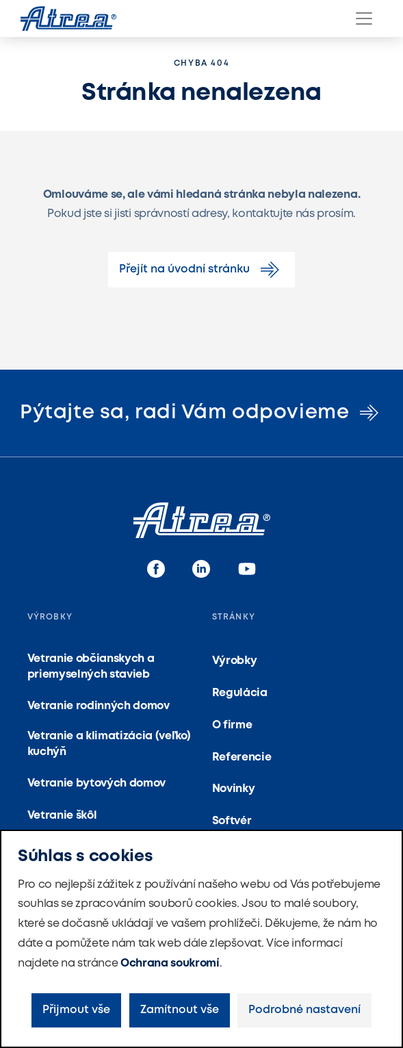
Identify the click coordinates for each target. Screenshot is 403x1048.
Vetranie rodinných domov (98, 706)
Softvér (232, 821)
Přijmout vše (76, 1010)
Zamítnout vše (179, 1010)
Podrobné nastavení (304, 1010)
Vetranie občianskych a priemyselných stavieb (91, 666)
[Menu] (364, 18)
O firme (232, 725)
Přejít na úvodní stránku (201, 269)
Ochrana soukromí (170, 963)
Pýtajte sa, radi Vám (201, 413)
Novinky (233, 789)
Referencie (242, 757)
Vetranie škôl (62, 815)
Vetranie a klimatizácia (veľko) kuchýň (109, 743)
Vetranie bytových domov (96, 783)
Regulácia (240, 693)
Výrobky (234, 661)
